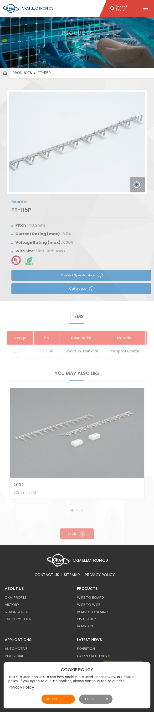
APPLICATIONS (18, 639)
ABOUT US (14, 588)
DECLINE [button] (89, 699)
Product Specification (84, 275)
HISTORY (12, 604)
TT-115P (44, 72)
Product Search (121, 8)
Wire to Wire (88, 604)
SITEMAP (72, 574)
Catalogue (84, 289)
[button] (72, 513)
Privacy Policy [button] (21, 687)
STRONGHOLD (16, 611)
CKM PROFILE (15, 597)
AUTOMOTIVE (16, 648)
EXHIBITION (86, 648)
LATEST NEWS (89, 639)
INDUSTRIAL (14, 655)
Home (5, 73)
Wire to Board (90, 597)
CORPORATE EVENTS (94, 655)
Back (77, 536)
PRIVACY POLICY (100, 574)
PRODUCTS (22, 72)
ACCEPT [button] (51, 699)
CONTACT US (47, 574)
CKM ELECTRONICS (27, 8)
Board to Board (92, 611)
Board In (85, 626)
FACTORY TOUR (18, 618)
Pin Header (86, 618)
